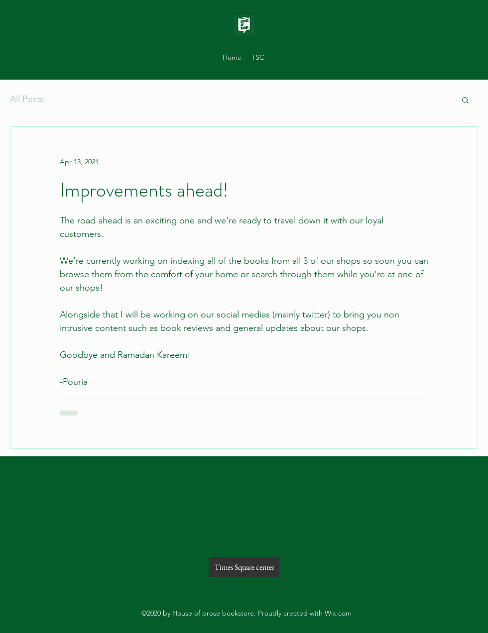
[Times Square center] (244, 567)
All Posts (27, 99)
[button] (465, 101)
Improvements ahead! (144, 190)
